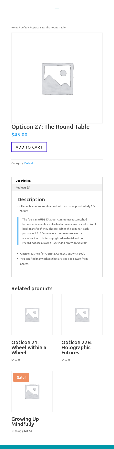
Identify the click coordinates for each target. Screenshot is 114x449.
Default (24, 27)
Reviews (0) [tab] (23, 187)
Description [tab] (23, 180)
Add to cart (29, 146)
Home (14, 27)
